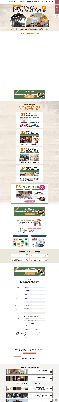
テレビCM (37, 330)
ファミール (26, 332)
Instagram (26, 330)
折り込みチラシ (38, 332)
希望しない (26, 341)
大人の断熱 (39, 3)
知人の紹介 (37, 334)
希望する (26, 340)
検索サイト (37, 329)
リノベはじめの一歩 (19, 3)
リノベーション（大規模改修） (29, 323)
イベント (24, 3)
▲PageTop (55, 399)
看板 (25, 334)
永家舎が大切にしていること (11, 3)
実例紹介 (27, 3)
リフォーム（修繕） (27, 325)
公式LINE (26, 335)
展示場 (31, 3)
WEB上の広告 (27, 329)
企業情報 (51, 3)
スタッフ (48, 3)
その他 (25, 337)
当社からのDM (37, 335)
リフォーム (34, 3)
